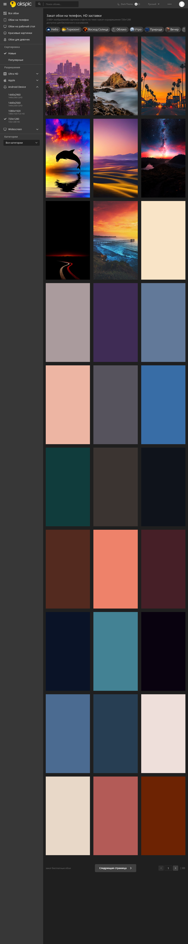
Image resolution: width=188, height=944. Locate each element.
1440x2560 (14, 102)
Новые (12, 53)
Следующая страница (115, 868)
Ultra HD (10, 73)
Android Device (14, 87)
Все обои (11, 13)
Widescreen (12, 129)
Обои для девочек (16, 39)
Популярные (15, 60)
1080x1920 (14, 111)
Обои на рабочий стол (19, 26)
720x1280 (25, 119)
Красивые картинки (17, 33)
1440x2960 (14, 94)
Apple (9, 80)
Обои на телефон (16, 19)
